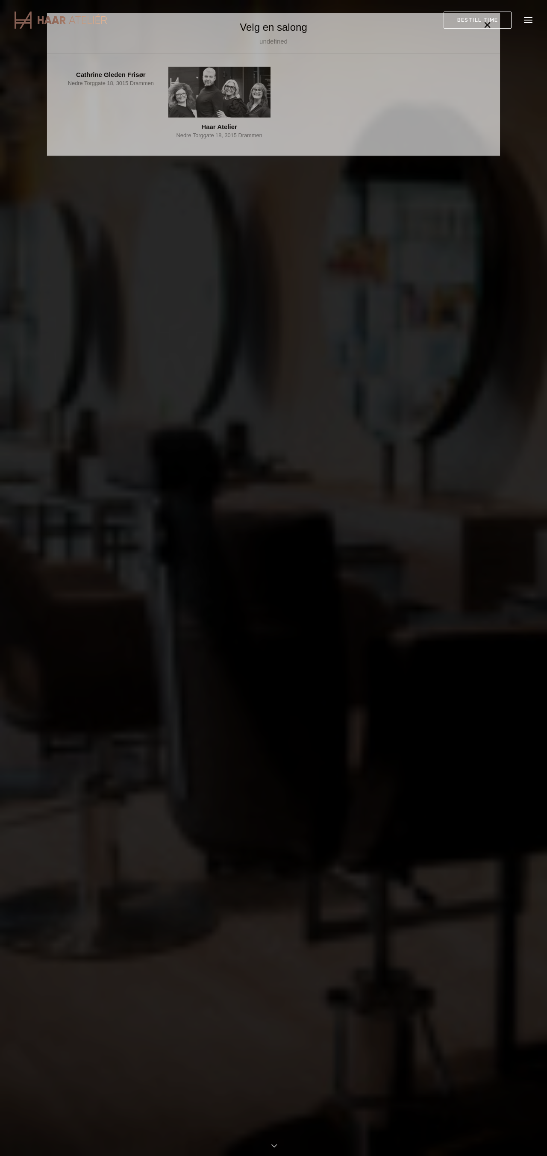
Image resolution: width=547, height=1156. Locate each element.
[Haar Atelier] (61, 20)
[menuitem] (479, 20)
